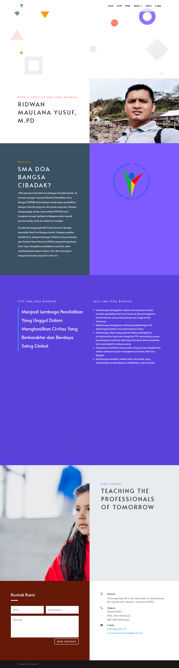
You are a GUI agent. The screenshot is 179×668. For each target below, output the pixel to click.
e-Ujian (158, 6)
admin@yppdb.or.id (116, 628)
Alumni (137, 6)
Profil (119, 6)
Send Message (66, 641)
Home (110, 6)
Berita (148, 6)
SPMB (127, 6)
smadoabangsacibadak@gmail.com (124, 633)
